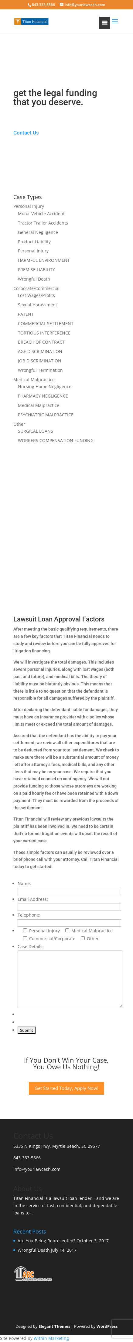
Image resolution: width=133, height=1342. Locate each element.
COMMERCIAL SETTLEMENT (45, 323)
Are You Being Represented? (46, 1241)
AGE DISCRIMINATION (40, 351)
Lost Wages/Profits (36, 295)
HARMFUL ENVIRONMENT (44, 260)
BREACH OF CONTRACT (41, 342)
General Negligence (38, 232)
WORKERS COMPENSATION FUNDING (56, 440)
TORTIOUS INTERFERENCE (44, 333)
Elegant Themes (54, 1326)
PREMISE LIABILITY (36, 269)
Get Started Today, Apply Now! (66, 1088)
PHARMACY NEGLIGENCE (43, 396)
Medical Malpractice (34, 379)
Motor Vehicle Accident (41, 213)
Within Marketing (51, 1338)
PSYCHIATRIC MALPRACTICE (45, 415)
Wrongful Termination (40, 370)
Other (19, 424)
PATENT (26, 314)
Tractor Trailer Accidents (43, 223)
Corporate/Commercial (36, 288)
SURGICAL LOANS (35, 431)
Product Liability (34, 242)
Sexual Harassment (37, 305)
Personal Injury (28, 206)
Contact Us (26, 133)
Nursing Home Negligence (44, 386)
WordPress (107, 1326)
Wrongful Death (34, 279)
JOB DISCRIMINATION (39, 361)
